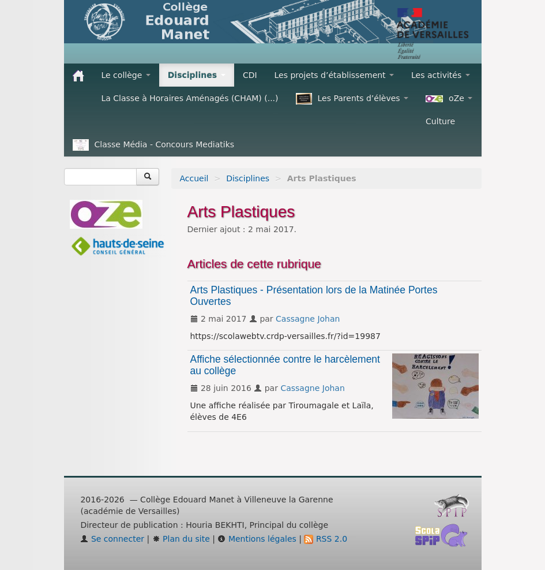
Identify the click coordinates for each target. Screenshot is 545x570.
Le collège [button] (126, 75)
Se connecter (112, 538)
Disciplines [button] (196, 75)
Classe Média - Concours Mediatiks (154, 145)
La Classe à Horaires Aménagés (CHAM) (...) (190, 98)
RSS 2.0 (325, 538)
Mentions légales (256, 538)
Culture (440, 121)
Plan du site (181, 538)
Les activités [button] (440, 75)
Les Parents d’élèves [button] (352, 99)
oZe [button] (449, 98)
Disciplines (247, 178)
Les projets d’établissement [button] (334, 75)
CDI (250, 75)
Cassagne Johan (308, 318)
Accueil (194, 178)
